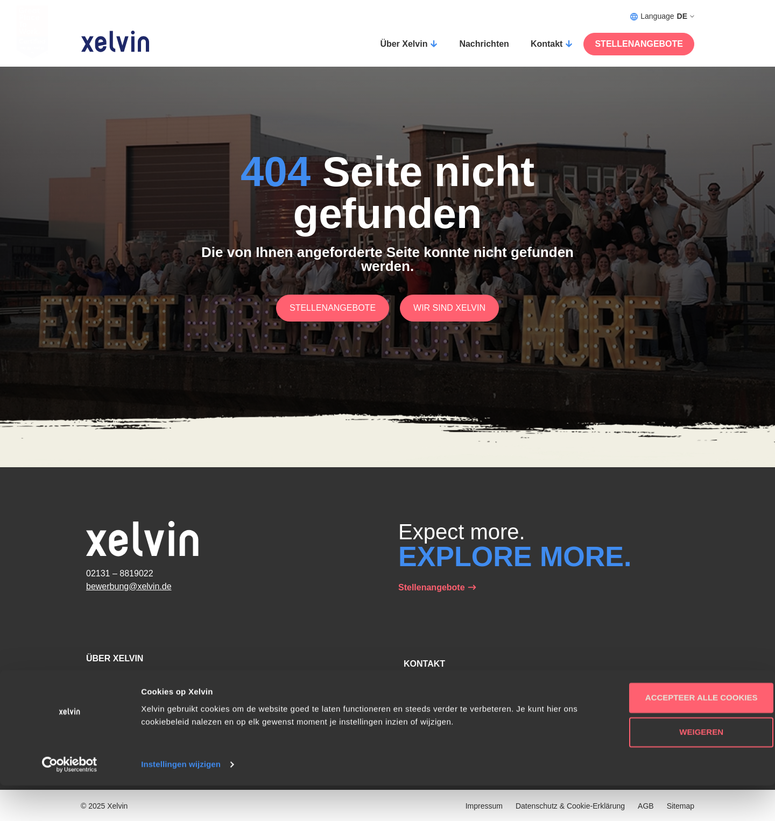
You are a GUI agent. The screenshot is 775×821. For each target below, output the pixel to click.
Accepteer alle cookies (685, 733)
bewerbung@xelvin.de (129, 586)
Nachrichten (484, 43)
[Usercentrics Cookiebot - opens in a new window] (70, 800)
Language (662, 16)
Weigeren (685, 767)
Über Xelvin (403, 43)
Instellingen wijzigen (181, 799)
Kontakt (547, 43)
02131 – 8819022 (119, 573)
